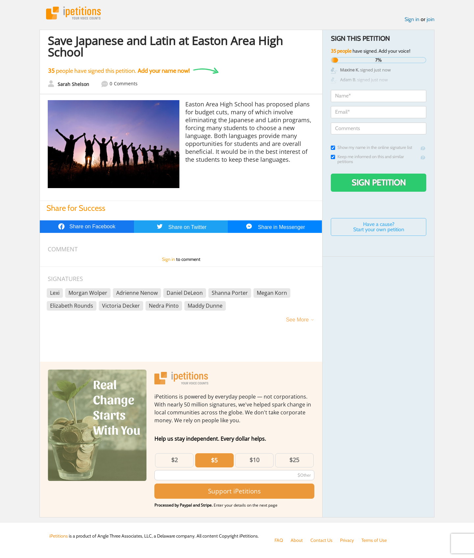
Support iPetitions (234, 491)
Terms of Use (374, 540)
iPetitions (73, 13)
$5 (214, 460)
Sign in (412, 19)
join (430, 19)
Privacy (347, 540)
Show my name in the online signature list (371, 147)
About (297, 540)
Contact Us (321, 540)
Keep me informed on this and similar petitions (367, 159)
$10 (254, 460)
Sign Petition (379, 182)
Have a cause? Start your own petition (378, 227)
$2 (174, 460)
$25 (294, 460)
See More (297, 319)
